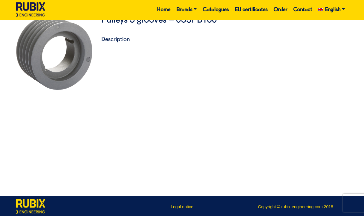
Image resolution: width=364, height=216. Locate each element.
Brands (184, 10)
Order (280, 10)
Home (163, 10)
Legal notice (182, 206)
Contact (302, 10)
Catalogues (216, 10)
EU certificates (251, 10)
